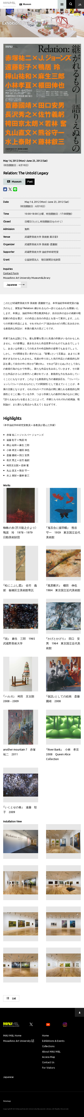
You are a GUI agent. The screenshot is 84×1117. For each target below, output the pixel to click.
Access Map (48, 1057)
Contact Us (48, 1062)
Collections (48, 1046)
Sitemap (7, 1100)
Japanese (16, 285)
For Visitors (48, 1067)
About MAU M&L (51, 1051)
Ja (79, 4)
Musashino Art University (18, 1041)
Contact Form (11, 273)
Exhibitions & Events (53, 1041)
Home (45, 1035)
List (11, 998)
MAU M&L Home (12, 1035)
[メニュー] (62, 4)
